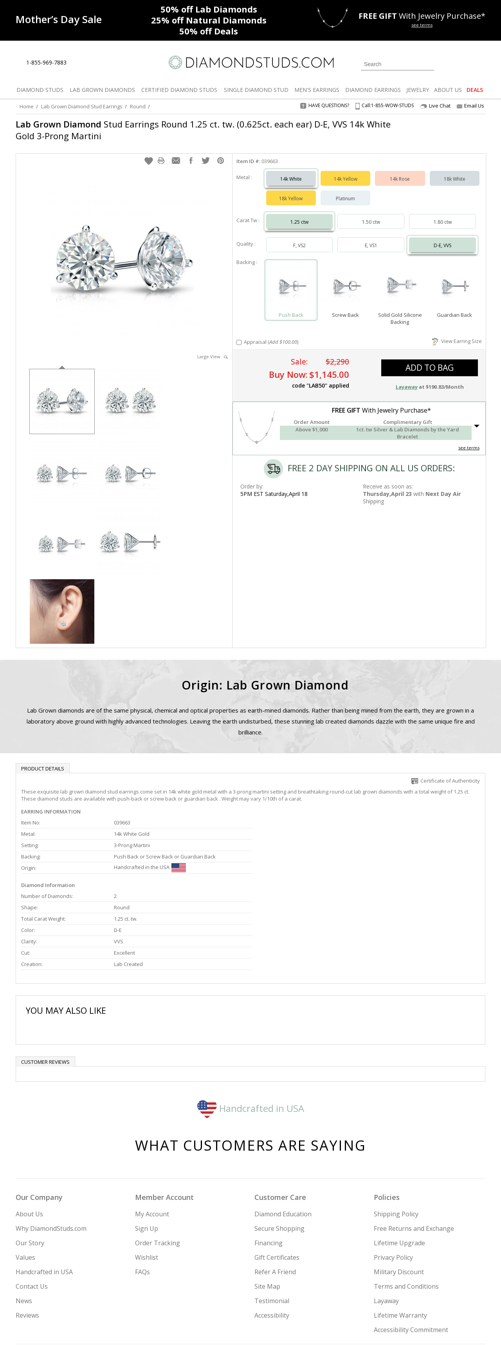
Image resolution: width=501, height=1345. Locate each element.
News (24, 1220)
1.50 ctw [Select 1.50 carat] (371, 214)
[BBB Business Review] (190, 1328)
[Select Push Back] (291, 278)
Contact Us (32, 1205)
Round (138, 106)
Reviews (27, 1234)
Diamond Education (283, 1133)
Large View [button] (212, 349)
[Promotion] (59, 19)
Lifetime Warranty (400, 1234)
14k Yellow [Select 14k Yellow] (345, 171)
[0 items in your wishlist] (462, 63)
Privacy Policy (393, 1176)
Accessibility (271, 1234)
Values (25, 1176)
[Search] (397, 64)
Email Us (470, 105)
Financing (268, 1162)
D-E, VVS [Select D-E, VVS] (442, 237)
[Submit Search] (428, 63)
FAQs (142, 1191)
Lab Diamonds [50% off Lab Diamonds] (208, 9)
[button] (148, 153)
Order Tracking (157, 1162)
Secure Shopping (279, 1147)
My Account (152, 1133)
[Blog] (430, 1299)
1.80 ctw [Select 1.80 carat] (443, 214)
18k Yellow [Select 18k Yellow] (291, 190)
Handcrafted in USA (250, 1026)
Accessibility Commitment (411, 1248)
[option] (62, 393)
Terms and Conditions (406, 1205)
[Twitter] (374, 1299)
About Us (29, 1133)
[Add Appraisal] (238, 334)
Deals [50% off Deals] (208, 31)
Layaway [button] (407, 378)
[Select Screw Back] (345, 278)
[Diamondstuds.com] (251, 62)
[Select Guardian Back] (455, 278)
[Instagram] (353, 1299)
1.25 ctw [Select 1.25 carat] (299, 214)
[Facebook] (392, 1299)
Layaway (386, 1220)
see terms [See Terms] (468, 440)
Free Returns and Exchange (414, 1147)
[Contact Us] (97, 63)
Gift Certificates (276, 1176)
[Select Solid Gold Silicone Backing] (400, 278)
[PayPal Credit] (313, 1328)
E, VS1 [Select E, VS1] (371, 237)
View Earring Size (457, 333)
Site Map (267, 1205)
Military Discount (399, 1191)
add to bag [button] (429, 359)
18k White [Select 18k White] (454, 171)
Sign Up (146, 1147)
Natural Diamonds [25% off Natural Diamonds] (209, 20)
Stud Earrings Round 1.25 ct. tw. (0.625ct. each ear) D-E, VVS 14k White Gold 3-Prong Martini (203, 130)
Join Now (282, 1297)
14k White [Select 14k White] (291, 171)
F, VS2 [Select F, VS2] (299, 237)
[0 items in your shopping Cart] (480, 63)
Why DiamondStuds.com (51, 1147)
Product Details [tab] (42, 760)
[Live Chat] (79, 63)
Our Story (30, 1162)
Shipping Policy (396, 1133)
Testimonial (271, 1220)
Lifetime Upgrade (399, 1162)
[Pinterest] (409, 1299)
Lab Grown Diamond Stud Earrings (82, 106)
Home (27, 106)
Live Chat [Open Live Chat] (435, 106)
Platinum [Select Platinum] (345, 190)
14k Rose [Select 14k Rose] (400, 171)
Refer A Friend (275, 1191)
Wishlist (146, 1176)
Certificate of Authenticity (445, 772)
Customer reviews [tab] (45, 980)
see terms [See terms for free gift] (422, 25)
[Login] (444, 63)
